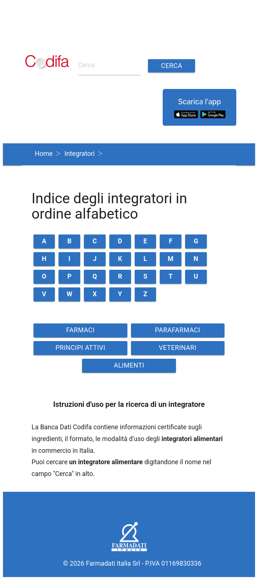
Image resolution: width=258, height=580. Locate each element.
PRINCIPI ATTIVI (81, 347)
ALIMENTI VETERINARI (129, 367)
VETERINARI (177, 347)
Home (44, 153)
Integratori (79, 153)
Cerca (172, 65)
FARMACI (80, 330)
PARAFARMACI (177, 330)
